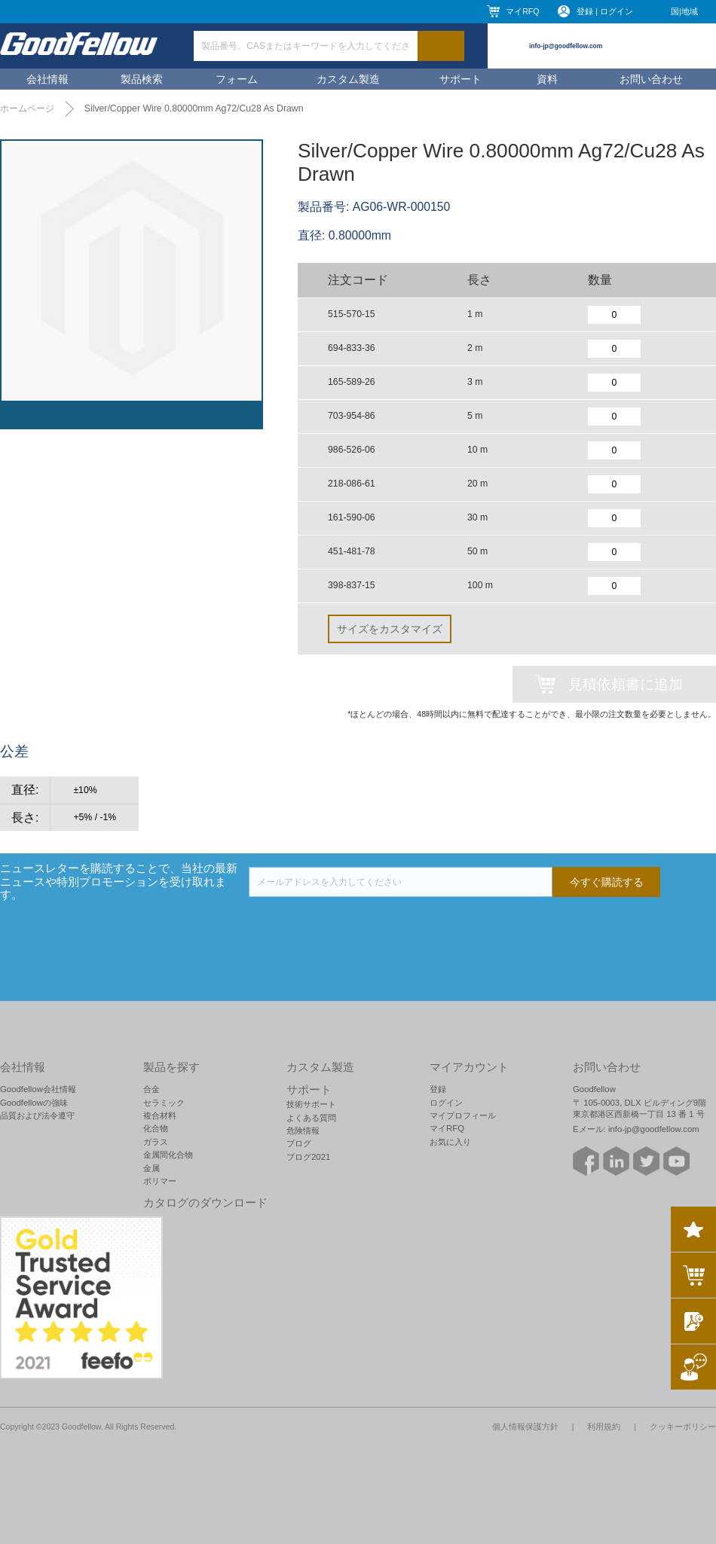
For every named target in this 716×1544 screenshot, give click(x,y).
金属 (151, 1168)
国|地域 (684, 11)
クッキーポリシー (683, 1426)
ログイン (446, 1102)
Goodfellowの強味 (34, 1102)
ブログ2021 (308, 1156)
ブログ (298, 1143)
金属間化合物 (168, 1154)
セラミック (164, 1102)
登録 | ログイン (605, 11)
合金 (151, 1089)
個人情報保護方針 (525, 1426)
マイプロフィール (463, 1115)
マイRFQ (522, 11)
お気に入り (450, 1141)
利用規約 (603, 1426)
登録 (438, 1089)
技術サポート (311, 1104)
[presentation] (363, 926)
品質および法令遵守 (37, 1115)
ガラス (155, 1141)
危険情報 (303, 1130)
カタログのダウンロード (205, 1203)
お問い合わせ (651, 79)
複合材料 (159, 1115)
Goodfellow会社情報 (38, 1089)
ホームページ (27, 108)
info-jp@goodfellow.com (565, 46)
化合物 (155, 1128)
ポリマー (159, 1180)
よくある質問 (311, 1117)
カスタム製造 (348, 79)
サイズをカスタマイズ (389, 629)
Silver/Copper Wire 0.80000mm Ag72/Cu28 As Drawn (194, 108)
